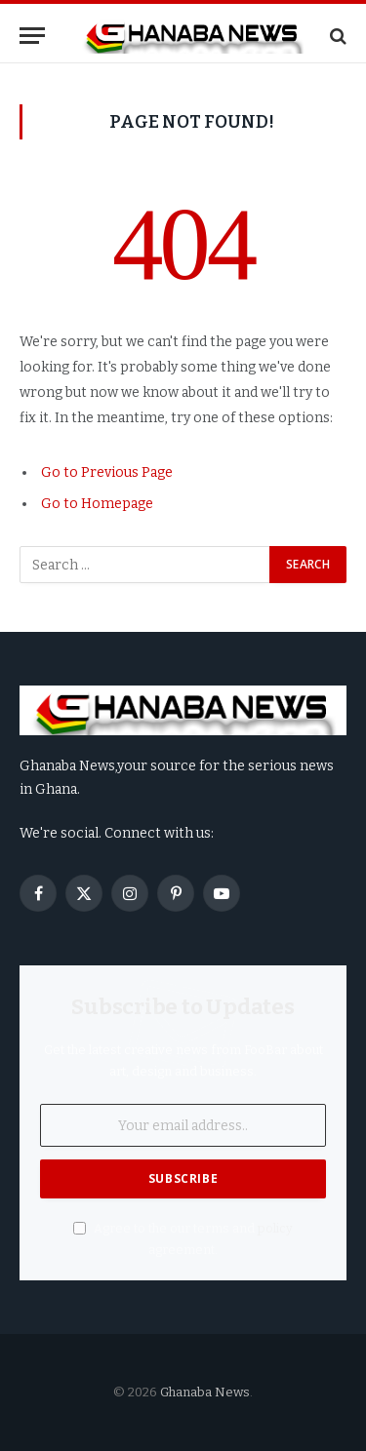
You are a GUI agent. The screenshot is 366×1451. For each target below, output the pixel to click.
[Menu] (32, 36)
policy (275, 1228)
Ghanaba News (205, 1392)
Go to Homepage (97, 503)
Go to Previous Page (107, 472)
